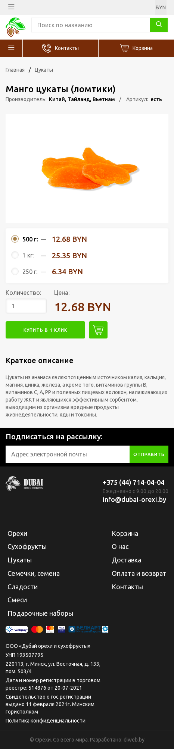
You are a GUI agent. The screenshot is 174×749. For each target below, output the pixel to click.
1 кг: (28, 255)
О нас (120, 546)
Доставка (126, 560)
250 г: (29, 271)
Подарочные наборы (40, 613)
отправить (149, 454)
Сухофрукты (27, 546)
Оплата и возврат (139, 573)
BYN (161, 7)
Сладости (22, 586)
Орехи (17, 533)
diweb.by (134, 740)
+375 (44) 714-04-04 (133, 482)
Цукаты (44, 70)
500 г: (30, 239)
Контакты (67, 48)
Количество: (23, 292)
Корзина (143, 48)
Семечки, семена (33, 573)
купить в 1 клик (45, 330)
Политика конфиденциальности (46, 721)
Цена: (61, 292)
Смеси (17, 599)
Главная (15, 70)
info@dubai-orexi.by (134, 499)
